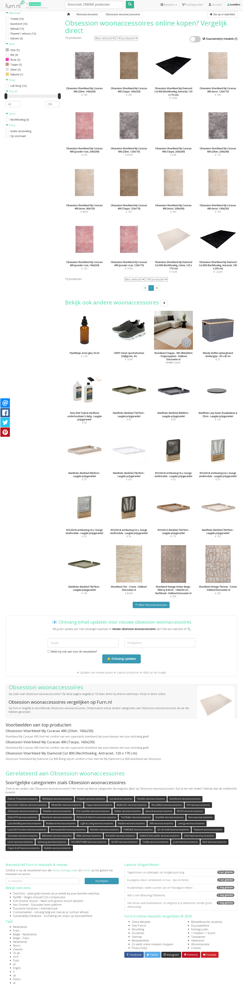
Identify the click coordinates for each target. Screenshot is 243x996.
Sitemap (137, 937)
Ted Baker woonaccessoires (136, 817)
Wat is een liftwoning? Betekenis (180, 895)
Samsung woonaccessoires (52, 842)
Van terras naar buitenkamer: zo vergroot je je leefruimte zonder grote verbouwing (180, 904)
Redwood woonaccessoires (61, 823)
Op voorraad (18, 136)
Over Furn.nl (139, 925)
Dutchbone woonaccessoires (185, 798)
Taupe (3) (16, 64)
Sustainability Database (27, 916)
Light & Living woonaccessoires (96, 823)
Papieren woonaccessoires (208, 829)
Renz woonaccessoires (200, 817)
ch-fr (16, 956)
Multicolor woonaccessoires (132, 805)
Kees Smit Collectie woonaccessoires (27, 805)
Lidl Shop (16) (18, 86)
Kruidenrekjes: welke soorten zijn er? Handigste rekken (180, 887)
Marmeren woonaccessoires (57, 817)
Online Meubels (141, 922)
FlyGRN (17, 897)
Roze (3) (15, 59)
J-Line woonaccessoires (185, 842)
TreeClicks (19, 893)
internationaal (49, 908)
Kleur (10, 44)
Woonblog (138, 929)
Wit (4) (14, 55)
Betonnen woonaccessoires (57, 835)
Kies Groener (21, 904)
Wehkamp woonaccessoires (57, 798)
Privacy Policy (139, 948)
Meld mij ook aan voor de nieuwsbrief (72, 651)
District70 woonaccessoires (22, 817)
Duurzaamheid (200, 925)
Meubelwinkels (140, 940)
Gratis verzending (20, 131)
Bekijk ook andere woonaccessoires (116, 302)
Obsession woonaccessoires (23, 811)
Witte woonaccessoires (88, 835)
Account (215, 4)
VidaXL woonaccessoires (127, 811)
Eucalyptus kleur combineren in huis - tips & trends (180, 880)
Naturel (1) (16, 74)
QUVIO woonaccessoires (124, 842)
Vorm (11, 114)
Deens (17, 979)
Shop (10, 80)
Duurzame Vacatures (25, 908)
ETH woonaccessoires (198, 805)
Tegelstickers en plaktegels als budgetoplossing (180, 872)
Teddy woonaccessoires (155, 842)
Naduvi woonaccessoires (131, 823)
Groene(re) (35, 4)
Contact (196, 948)
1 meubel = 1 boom (203, 933)
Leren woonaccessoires (20, 842)
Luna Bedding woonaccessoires (24, 823)
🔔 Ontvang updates (121, 659)
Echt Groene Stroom (25, 901)
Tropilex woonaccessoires (91, 798)
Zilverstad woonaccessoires (199, 835)
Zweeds (18, 949)
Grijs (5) (15, 50)
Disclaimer (138, 933)
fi (13, 971)
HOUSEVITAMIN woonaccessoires (88, 842)
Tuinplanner (198, 937)
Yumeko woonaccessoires (151, 798)
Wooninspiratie (200, 944)
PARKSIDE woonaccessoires (138, 829)
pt (14, 964)
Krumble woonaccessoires (170, 817)
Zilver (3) (15, 69)
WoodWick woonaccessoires (166, 805)
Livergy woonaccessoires (191, 823)
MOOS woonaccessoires (190, 811)
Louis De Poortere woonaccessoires (27, 829)
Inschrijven (101, 881)
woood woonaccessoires (158, 811)
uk (14, 975)
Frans (16, 930)
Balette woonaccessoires (57, 848)
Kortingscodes (199, 929)
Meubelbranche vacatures (206, 922)
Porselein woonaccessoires (120, 835)
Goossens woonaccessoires (22, 835)
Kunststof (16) (18, 24)
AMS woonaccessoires (161, 823)
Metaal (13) (17, 28)
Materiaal (13, 13)
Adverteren (197, 940)
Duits (16, 960)
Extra (10, 125)
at (14, 983)
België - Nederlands (25, 934)
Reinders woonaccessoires (104, 829)
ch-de (16, 953)
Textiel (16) (17, 19)
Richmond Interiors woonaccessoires (96, 817)
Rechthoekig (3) (19, 119)
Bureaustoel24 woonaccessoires (68, 829)
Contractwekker (22, 912)
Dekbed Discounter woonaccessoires (159, 835)
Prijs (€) (11, 91)
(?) (236, 39)
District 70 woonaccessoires (22, 798)
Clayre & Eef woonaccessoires (23, 848)
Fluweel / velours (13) (23, 33)
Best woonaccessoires (214, 842)
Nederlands (20, 927)
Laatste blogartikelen (141, 864)
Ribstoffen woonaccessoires (66, 805)
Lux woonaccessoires (121, 798)
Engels (17, 968)
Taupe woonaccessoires (99, 805)
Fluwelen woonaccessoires (57, 811)
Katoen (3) (16, 38)
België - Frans (21, 938)
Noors (17, 945)
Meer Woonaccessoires (151, 605)
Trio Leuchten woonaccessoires (93, 811)
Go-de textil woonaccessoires (173, 829)
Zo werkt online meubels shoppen (152, 944)
